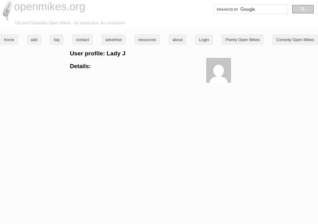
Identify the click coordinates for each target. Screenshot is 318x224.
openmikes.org (49, 6)
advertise (113, 39)
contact (82, 39)
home (9, 39)
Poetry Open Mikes (242, 39)
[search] (250, 9)
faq (56, 39)
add (34, 39)
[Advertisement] (159, 127)
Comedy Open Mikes (295, 39)
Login (204, 39)
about (177, 39)
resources (147, 39)
